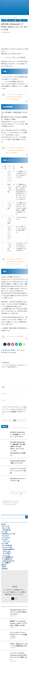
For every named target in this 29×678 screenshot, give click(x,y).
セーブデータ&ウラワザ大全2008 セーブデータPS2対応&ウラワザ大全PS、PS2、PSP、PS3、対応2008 (16, 150)
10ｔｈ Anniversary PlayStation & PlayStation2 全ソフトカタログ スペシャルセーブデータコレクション (16, 261)
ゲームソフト (21, 350)
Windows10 (13, 352)
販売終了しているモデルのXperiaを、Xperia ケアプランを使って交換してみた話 (19, 623)
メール (4, 393)
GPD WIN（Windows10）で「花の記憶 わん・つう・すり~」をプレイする (18, 434)
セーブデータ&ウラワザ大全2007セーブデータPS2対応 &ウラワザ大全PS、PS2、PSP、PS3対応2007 (15, 97)
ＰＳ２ (8, 352)
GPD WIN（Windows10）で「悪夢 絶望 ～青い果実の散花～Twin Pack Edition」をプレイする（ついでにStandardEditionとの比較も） (18, 448)
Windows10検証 (10, 350)
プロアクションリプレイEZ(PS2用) (14, 336)
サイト (3, 400)
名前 (3, 387)
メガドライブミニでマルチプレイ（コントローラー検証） (18, 471)
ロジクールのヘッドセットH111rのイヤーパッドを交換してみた (18, 634)
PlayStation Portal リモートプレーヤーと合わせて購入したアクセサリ (18, 612)
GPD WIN (5, 350)
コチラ (7, 295)
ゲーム (16, 350)
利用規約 (13, 411)
